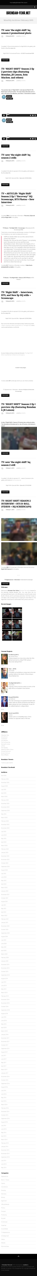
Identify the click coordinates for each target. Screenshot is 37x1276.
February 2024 (5, 821)
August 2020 (4, 936)
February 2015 (5, 1143)
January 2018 (4, 1034)
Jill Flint (3, 746)
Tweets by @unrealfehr (7, 762)
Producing (4, 1215)
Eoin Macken (4, 740)
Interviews (3, 1194)
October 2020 (4, 929)
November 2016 (5, 1076)
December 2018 (5, 999)
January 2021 (4, 922)
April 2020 (3, 950)
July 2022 (3, 873)
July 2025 (3, 789)
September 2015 (5, 1118)
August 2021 (4, 901)
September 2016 (5, 1083)
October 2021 (4, 898)
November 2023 (5, 828)
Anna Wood (4, 737)
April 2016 (3, 1101)
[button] (34, 7)
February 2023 (5, 849)
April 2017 (3, 1066)
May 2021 (3, 908)
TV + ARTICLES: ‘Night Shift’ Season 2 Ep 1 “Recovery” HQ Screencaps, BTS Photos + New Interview (17, 198)
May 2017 (3, 1062)
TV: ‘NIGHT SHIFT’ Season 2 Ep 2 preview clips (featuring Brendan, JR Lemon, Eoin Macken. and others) (17, 73)
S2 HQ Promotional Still (27, 53)
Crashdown (4, 738)
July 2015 (3, 1125)
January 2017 (4, 1073)
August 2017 (4, 1052)
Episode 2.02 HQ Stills (26, 318)
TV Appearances (5, 1232)
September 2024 (5, 810)
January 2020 (4, 961)
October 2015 (4, 1115)
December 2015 (5, 1111)
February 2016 (5, 1108)
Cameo (3, 1183)
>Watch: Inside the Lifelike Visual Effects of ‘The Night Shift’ (16, 325)
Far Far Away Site (5, 742)
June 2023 (4, 835)
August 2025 (4, 786)
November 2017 (5, 1041)
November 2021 (5, 894)
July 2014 (3, 1160)
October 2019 (4, 971)
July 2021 (3, 905)
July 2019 (3, 982)
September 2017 (5, 1048)
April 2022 (3, 884)
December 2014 (5, 1150)
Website (3, 1243)
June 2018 (4, 1020)
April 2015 (3, 1136)
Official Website (5, 1204)
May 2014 (3, 1167)
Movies (3, 1197)
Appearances (4, 1176)
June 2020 (4, 943)
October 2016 (4, 1080)
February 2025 (5, 800)
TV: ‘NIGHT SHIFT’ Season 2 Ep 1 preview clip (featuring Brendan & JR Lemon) (18, 407)
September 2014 (5, 1157)
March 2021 (4, 915)
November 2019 (5, 968)
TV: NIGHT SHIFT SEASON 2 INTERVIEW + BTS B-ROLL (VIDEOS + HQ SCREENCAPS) (16, 503)
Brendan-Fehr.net (24, 590)
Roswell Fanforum (6, 751)
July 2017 (3, 1055)
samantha (23, 36)
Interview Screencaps (27, 579)
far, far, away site (10, 48)
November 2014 (5, 1153)
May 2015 (3, 1132)
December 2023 (5, 824)
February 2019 (5, 996)
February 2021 (5, 919)
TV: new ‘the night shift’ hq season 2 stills (15, 156)
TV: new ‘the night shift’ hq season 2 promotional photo (16, 31)
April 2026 (3, 775)
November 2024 (5, 807)
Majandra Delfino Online (7, 749)
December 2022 (5, 856)
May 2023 (3, 838)
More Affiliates (5, 755)
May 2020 (3, 947)
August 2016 (4, 1087)
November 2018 (5, 1003)
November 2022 (5, 859)
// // (18, 575)
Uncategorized (5, 1236)
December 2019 (5, 964)
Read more (5, 60)
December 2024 (5, 803)
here (19, 234)
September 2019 (5, 975)
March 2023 (4, 845)
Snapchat (3, 1225)
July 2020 (3, 940)
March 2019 (4, 992)
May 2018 (3, 1024)
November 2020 (5, 926)
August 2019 (4, 978)
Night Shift (4, 1201)
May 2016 (3, 1097)
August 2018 (4, 1013)
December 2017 (5, 1038)
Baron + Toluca (5, 1180)
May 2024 (3, 814)
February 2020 (5, 957)
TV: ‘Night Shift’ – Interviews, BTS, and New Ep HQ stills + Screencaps (17, 295)
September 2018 (5, 1010)
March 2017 (4, 1069)
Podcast (3, 1211)
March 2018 (4, 1031)
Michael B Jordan (5, 744)
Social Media (4, 1229)
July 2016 (3, 1090)
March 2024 (4, 817)
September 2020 (5, 933)
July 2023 (3, 831)
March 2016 (4, 1104)
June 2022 (4, 877)
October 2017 (4, 1045)
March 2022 (4, 887)
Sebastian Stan (5, 735)
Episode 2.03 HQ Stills (26, 178)
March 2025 (4, 796)
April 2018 (3, 1027)
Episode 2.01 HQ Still (25, 485)
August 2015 (4, 1122)
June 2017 (4, 1059)
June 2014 (4, 1164)
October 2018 (4, 1006)
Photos (3, 1208)
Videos (3, 1239)
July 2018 (3, 1017)
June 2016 (4, 1094)
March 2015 (4, 1139)
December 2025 (5, 782)
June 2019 (4, 985)
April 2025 (3, 793)
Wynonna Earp (5, 1246)
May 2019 (3, 989)
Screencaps (4, 1222)
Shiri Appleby (4, 747)
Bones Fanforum (5, 753)
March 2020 (4, 954)
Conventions (4, 1187)
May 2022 (3, 880)
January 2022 (4, 891)
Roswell (3, 1218)
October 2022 (4, 863)
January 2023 (4, 852)
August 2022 (4, 870)
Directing (3, 1190)
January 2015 (4, 1146)
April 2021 (3, 912)
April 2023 (3, 842)
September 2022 (5, 866)
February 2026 (5, 779)
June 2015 (4, 1129)
